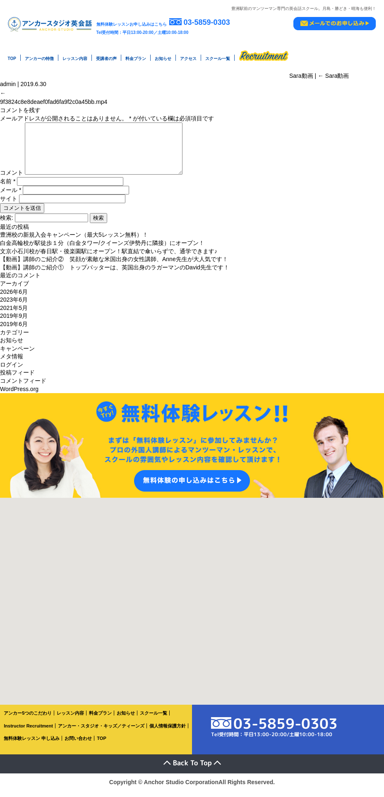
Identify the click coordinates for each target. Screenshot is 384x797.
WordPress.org (19, 395)
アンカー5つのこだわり (28, 719)
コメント (11, 179)
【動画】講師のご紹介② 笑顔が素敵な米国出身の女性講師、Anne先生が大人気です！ (114, 265)
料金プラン (135, 58)
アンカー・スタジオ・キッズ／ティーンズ (101, 732)
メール (10, 196)
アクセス (188, 58)
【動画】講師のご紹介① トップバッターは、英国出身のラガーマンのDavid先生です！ (114, 273)
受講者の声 (106, 58)
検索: (6, 224)
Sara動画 (333, 74)
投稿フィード (17, 379)
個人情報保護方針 (167, 732)
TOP (12, 58)
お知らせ (163, 58)
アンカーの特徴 (39, 58)
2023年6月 (14, 306)
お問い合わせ (78, 744)
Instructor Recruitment (28, 732)
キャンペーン (17, 354)
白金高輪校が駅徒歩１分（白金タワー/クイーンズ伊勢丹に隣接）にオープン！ (102, 249)
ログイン (11, 370)
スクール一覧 (217, 58)
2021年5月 (14, 314)
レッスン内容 (74, 58)
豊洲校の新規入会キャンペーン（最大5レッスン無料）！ (74, 241)
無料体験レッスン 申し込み (32, 744)
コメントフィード (23, 387)
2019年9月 (14, 322)
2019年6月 (14, 330)
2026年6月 (14, 298)
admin (8, 82)
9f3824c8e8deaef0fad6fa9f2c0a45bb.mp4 (53, 98)
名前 (7, 187)
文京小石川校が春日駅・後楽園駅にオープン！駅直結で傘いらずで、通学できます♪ (108, 257)
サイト (8, 205)
